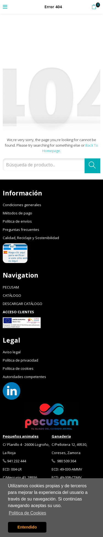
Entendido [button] (27, 527)
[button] (93, 7)
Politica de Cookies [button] (27, 513)
